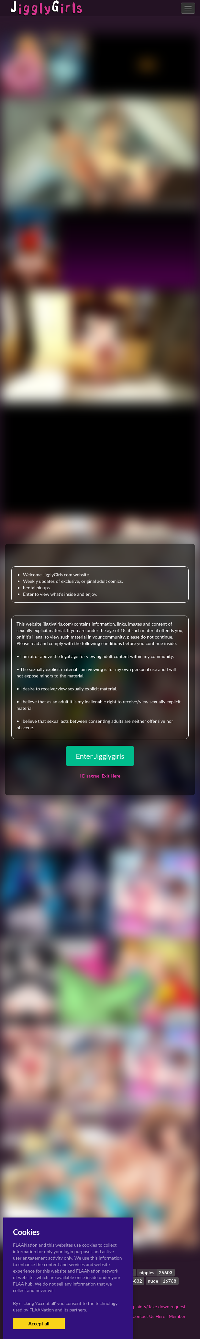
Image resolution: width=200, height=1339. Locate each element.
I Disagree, (100, 776)
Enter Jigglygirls (100, 756)
